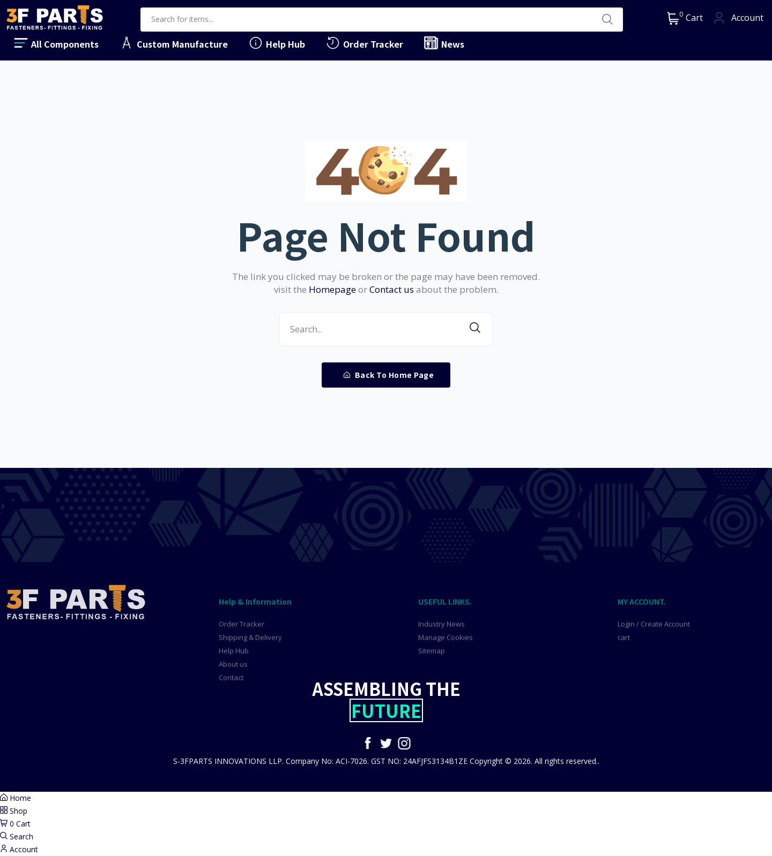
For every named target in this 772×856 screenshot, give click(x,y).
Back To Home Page (389, 374)
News (443, 43)
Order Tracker (364, 43)
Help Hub (276, 43)
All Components (56, 43)
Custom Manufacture (173, 43)
